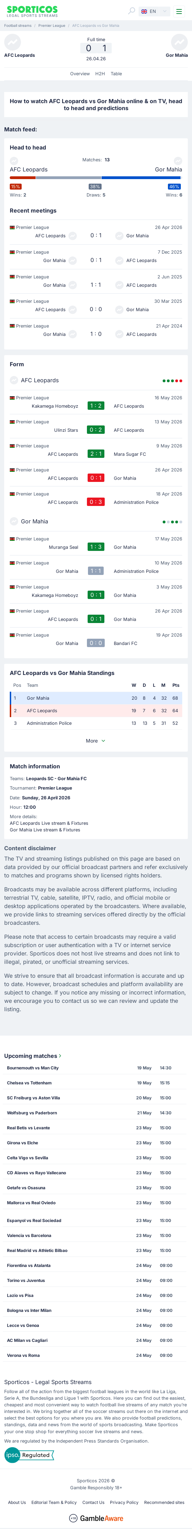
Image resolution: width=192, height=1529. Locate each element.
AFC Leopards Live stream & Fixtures (49, 823)
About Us (17, 1502)
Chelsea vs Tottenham (29, 1082)
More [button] (96, 741)
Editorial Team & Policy (54, 1502)
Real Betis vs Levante (28, 1127)
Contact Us (93, 1502)
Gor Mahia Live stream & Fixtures (45, 829)
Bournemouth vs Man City (33, 1067)
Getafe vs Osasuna (26, 1187)
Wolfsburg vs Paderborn (32, 1112)
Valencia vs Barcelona (29, 1235)
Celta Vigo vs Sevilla (27, 1157)
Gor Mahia (168, 169)
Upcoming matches (33, 1055)
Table (116, 73)
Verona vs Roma (23, 1355)
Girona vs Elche (22, 1142)
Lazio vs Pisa (20, 1295)
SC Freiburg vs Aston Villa (33, 1097)
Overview (80, 73)
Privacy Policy (124, 1502)
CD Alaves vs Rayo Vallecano (36, 1172)
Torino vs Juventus (26, 1280)
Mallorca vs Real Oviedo (31, 1202)
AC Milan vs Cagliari (27, 1340)
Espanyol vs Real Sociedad (34, 1220)
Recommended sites (164, 1502)
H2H (100, 73)
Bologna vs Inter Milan (29, 1310)
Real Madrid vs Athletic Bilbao (37, 1250)
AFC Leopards (28, 169)
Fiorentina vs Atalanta (29, 1265)
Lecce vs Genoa (23, 1325)
